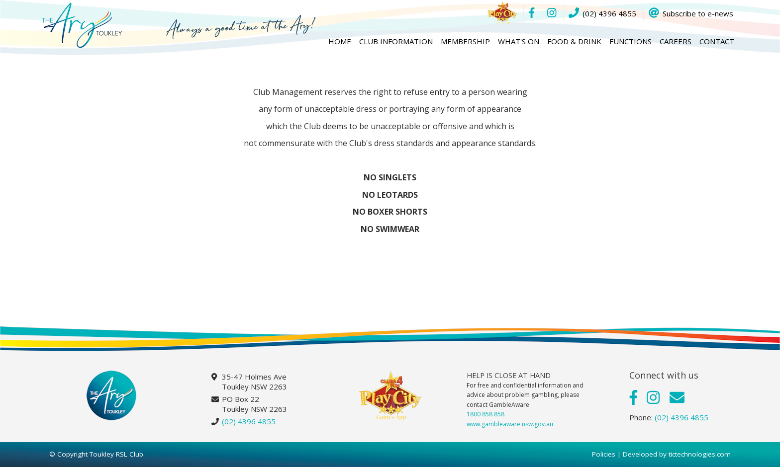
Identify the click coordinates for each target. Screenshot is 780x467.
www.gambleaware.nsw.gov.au (510, 424)
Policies (603, 454)
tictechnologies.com (700, 454)
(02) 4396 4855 (249, 421)
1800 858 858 (485, 414)
